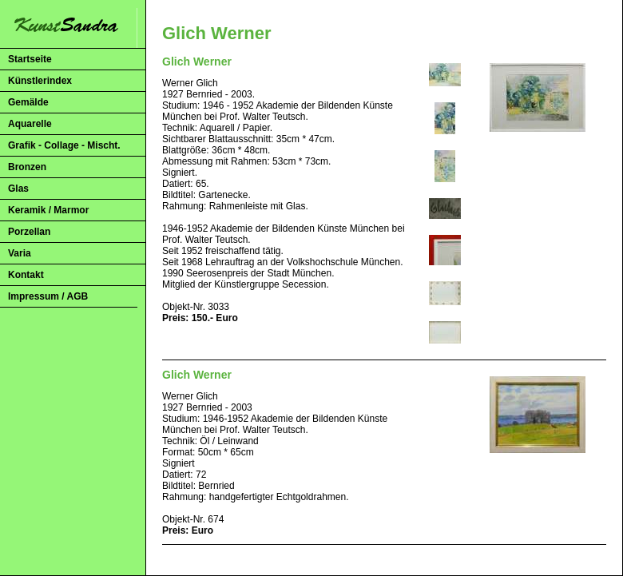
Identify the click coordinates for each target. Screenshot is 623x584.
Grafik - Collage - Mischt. (64, 145)
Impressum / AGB (48, 296)
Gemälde (28, 102)
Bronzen (27, 167)
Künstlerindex (40, 80)
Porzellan (29, 231)
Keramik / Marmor (48, 210)
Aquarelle (30, 123)
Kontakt (26, 274)
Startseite (30, 59)
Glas (18, 188)
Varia (19, 253)
